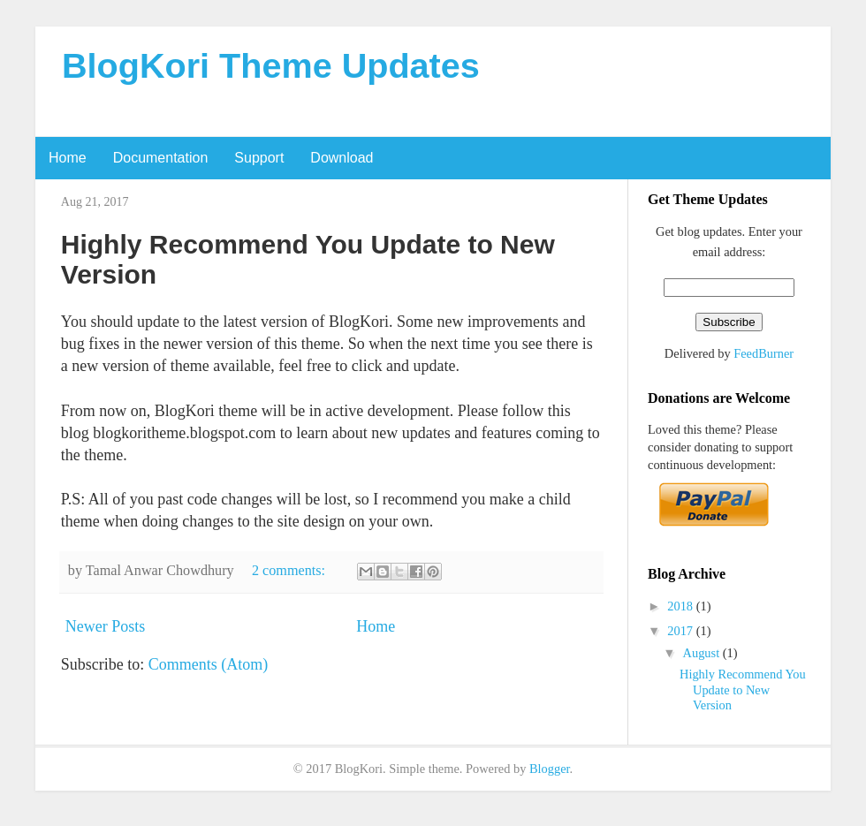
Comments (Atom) (208, 664)
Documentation (161, 157)
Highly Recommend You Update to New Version (743, 689)
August (703, 653)
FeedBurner (763, 353)
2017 (681, 631)
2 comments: (290, 571)
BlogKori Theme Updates (271, 65)
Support (259, 157)
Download (341, 157)
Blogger (549, 769)
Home (68, 157)
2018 (681, 606)
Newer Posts (105, 626)
